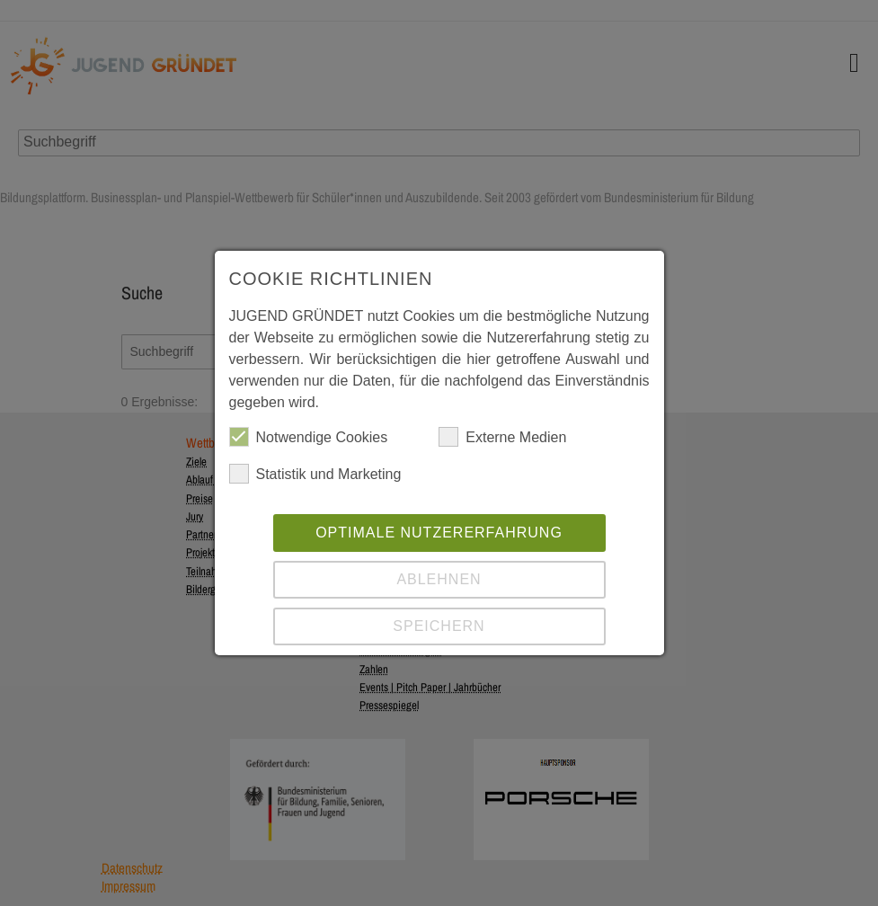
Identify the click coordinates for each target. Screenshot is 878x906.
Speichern (438, 626)
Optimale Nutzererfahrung (439, 532)
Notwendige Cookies (308, 437)
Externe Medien (502, 437)
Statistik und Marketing (315, 474)
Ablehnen (438, 579)
